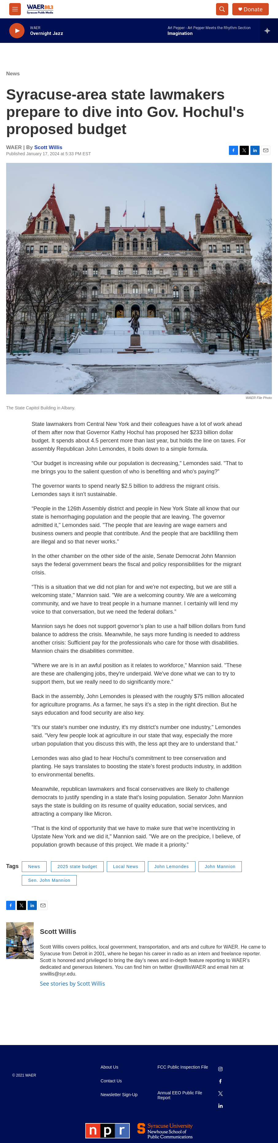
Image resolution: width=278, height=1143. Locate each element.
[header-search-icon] (222, 9)
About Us (109, 1067)
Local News (125, 866)
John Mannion (220, 866)
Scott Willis (48, 147)
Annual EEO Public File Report (179, 1095)
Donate (253, 9)
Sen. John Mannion (49, 880)
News (13, 74)
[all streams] (269, 30)
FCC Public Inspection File (182, 1067)
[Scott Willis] (20, 940)
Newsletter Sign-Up (119, 1094)
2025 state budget (77, 866)
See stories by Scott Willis (72, 983)
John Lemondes (171, 866)
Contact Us (111, 1081)
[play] (17, 30)
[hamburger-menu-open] (15, 9)
